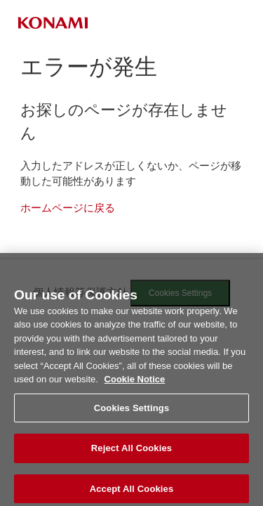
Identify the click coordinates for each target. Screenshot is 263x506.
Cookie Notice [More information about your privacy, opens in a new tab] (135, 383)
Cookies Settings (132, 411)
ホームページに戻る (67, 208)
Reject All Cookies (131, 452)
